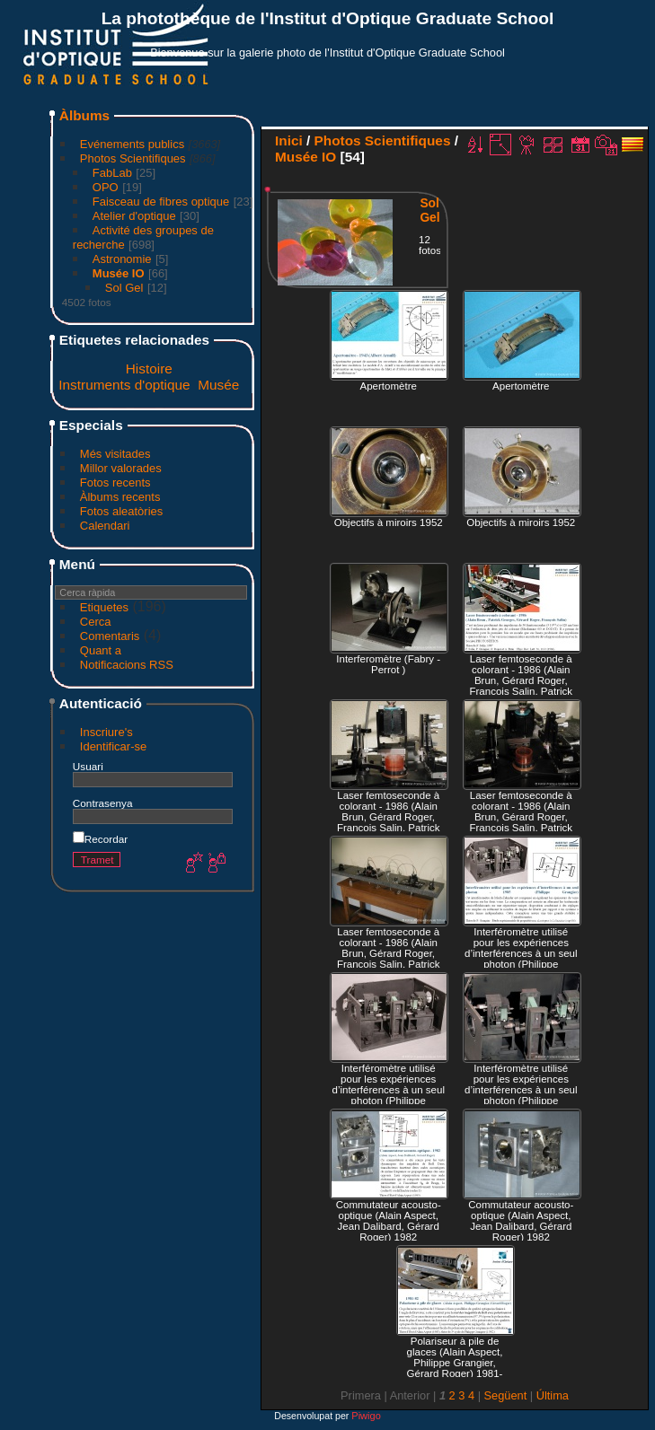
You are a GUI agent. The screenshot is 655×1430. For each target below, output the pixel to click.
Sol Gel (124, 287)
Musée (218, 384)
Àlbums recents (120, 497)
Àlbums (84, 115)
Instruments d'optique (124, 384)
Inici (289, 140)
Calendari (105, 525)
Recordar (100, 839)
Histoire (149, 368)
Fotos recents (115, 482)
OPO (106, 187)
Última (552, 1395)
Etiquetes (104, 607)
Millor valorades (121, 468)
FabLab (112, 173)
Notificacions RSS (126, 664)
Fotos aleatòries (122, 511)
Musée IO (119, 273)
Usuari (88, 766)
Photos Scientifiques (133, 158)
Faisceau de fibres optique (161, 201)
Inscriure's (106, 732)
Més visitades (115, 454)
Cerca (95, 621)
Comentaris (109, 636)
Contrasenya (103, 803)
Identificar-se (113, 746)
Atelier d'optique (134, 216)
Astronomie (122, 259)
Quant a (100, 650)
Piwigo (365, 1415)
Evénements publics (132, 144)
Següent (505, 1395)
